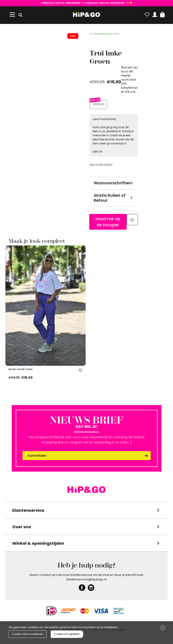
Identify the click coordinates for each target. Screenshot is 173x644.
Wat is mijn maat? (101, 164)
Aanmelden (36, 455)
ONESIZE (98, 104)
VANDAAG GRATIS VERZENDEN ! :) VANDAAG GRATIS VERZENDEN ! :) (85, 3)
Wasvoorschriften (112, 183)
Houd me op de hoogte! (108, 222)
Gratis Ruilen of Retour (109, 197)
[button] (162, 13)
